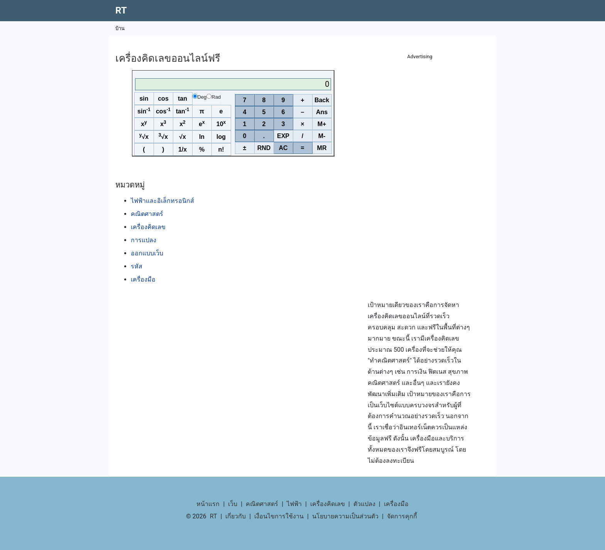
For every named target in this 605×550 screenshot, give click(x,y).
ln (201, 136)
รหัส (136, 266)
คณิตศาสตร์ (147, 214)
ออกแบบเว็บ (147, 253)
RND (264, 148)
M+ (322, 124)
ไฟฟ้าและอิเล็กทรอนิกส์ (162, 200)
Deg (200, 97)
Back (321, 100)
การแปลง (143, 240)
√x (144, 136)
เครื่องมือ (143, 279)
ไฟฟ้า (294, 504)
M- (322, 136)
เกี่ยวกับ (235, 516)
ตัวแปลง (364, 504)
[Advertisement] (420, 177)
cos (163, 98)
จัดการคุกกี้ (402, 516)
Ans (322, 112)
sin (143, 98)
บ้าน (120, 28)
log (221, 136)
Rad (213, 97)
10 (221, 123)
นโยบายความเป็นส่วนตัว (345, 516)
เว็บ (232, 504)
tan (182, 98)
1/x (182, 149)
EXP (283, 136)
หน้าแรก (208, 504)
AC (283, 148)
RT (121, 10)
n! (221, 149)
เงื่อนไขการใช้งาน (279, 516)
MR (322, 148)
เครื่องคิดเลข (148, 227)
